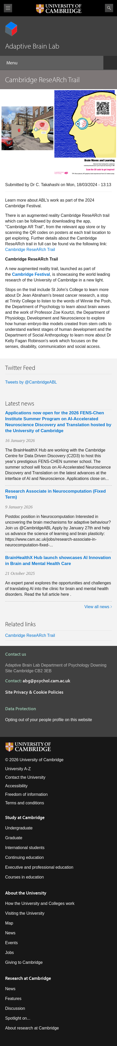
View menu (8, 8)
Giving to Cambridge (24, 962)
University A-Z (18, 769)
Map (9, 923)
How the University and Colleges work (39, 903)
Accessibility (16, 786)
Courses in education (24, 877)
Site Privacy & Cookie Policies (34, 692)
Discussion (15, 1008)
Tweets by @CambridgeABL (31, 382)
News (10, 933)
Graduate (13, 838)
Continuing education (24, 857)
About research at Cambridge (32, 1028)
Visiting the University (24, 913)
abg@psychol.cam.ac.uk (46, 681)
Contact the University (25, 777)
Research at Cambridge (28, 978)
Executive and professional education (39, 867)
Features (13, 998)
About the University (25, 893)
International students (24, 847)
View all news (96, 607)
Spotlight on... (17, 1018)
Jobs (9, 952)
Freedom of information (26, 794)
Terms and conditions (24, 803)
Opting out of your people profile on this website (48, 719)
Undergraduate (19, 828)
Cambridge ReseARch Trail (30, 249)
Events (11, 943)
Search (109, 8)
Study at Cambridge (24, 817)
